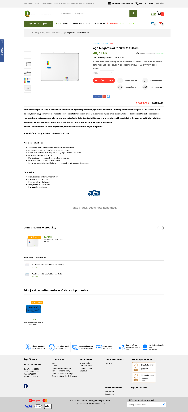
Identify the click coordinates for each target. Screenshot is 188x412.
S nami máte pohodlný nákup (64, 376)
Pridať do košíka (104, 80)
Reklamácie (85, 363)
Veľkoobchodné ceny (61, 371)
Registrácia (109, 394)
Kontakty (108, 363)
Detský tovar (38, 33)
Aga (111, 44)
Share (97, 96)
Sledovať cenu (130, 87)
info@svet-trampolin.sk (120, 3)
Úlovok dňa (112, 23)
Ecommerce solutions (84, 403)
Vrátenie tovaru (86, 366)
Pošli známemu (156, 87)
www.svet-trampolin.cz (32, 3)
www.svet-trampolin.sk (51, 3)
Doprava (83, 371)
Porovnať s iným (156, 81)
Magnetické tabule (53, 33)
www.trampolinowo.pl (69, 3)
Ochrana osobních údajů (62, 373)
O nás (54, 366)
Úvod (58, 23)
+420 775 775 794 (33, 364)
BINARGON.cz (100, 403)
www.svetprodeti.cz (86, 3)
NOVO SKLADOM (127, 23)
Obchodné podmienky (61, 368)
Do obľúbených (130, 81)
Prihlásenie (109, 391)
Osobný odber (86, 368)
